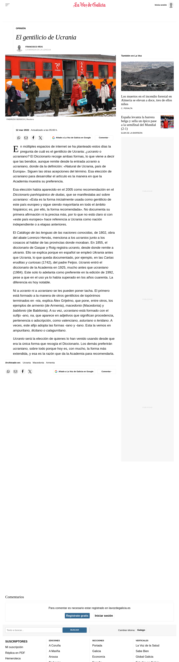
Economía (98, 656)
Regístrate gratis (77, 615)
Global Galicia (144, 656)
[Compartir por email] (26, 138)
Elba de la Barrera (131, 133)
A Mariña (54, 651)
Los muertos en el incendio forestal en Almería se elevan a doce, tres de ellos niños (146, 100)
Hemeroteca (13, 658)
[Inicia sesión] (164, 5)
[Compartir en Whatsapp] (19, 138)
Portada (97, 645)
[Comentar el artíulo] (104, 137)
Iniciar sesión (104, 615)
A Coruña (55, 645)
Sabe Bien (142, 651)
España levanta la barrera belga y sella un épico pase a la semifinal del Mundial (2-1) (139, 122)
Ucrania (27, 362)
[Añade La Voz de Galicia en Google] (71, 138)
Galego (141, 630)
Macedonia (38, 362)
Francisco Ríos (34, 47)
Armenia (50, 362)
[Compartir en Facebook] (33, 138)
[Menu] (7, 4)
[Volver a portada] (89, 4)
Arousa (53, 656)
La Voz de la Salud (147, 645)
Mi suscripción (14, 647)
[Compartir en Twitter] (41, 138)
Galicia (96, 651)
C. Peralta (127, 108)
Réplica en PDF (15, 652)
